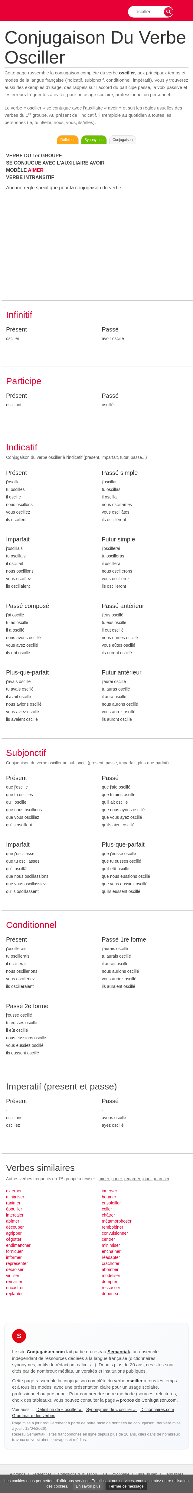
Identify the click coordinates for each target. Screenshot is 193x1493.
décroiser (15, 1269)
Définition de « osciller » (59, 1409)
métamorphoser (117, 1221)
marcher (161, 1178)
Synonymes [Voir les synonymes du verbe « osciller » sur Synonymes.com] (93, 140)
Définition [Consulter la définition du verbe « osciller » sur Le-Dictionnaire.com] (67, 140)
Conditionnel (31, 925)
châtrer (108, 1215)
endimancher (18, 1245)
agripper (13, 1233)
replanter (14, 1293)
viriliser (12, 1275)
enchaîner (111, 1251)
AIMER (36, 170)
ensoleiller (111, 1203)
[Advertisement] (97, 246)
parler (116, 1178)
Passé (110, 329)
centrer (108, 1239)
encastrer (15, 1287)
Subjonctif (26, 753)
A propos (17, 1474)
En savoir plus (88, 1486)
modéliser (111, 1275)
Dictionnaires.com (157, 1409)
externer (13, 1190)
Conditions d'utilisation (77, 1474)
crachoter (110, 1263)
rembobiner (112, 1227)
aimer (104, 1178)
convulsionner (115, 1233)
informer (13, 1257)
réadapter (111, 1257)
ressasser (111, 1287)
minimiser (15, 1196)
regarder (132, 1178)
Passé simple (120, 472)
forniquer (14, 1251)
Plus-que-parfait (27, 672)
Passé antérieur (123, 606)
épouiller (14, 1209)
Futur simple (118, 539)
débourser (111, 1293)
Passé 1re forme (124, 939)
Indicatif (21, 447)
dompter (109, 1281)
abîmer (12, 1221)
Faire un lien (146, 1474)
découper (15, 1227)
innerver (109, 1190)
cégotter (13, 1239)
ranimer (13, 1203)
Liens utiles (173, 1474)
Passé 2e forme (27, 1006)
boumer (109, 1196)
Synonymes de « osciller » (111, 1409)
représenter (17, 1263)
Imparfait (18, 539)
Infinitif (19, 315)
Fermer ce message (126, 1486)
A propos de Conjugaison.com (146, 1400)
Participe (23, 381)
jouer (147, 1178)
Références (41, 1474)
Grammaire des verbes (33, 1415)
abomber (110, 1269)
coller (107, 1209)
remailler (14, 1281)
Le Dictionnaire (116, 1474)
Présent (16, 329)
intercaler (15, 1215)
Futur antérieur (122, 672)
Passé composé (27, 606)
